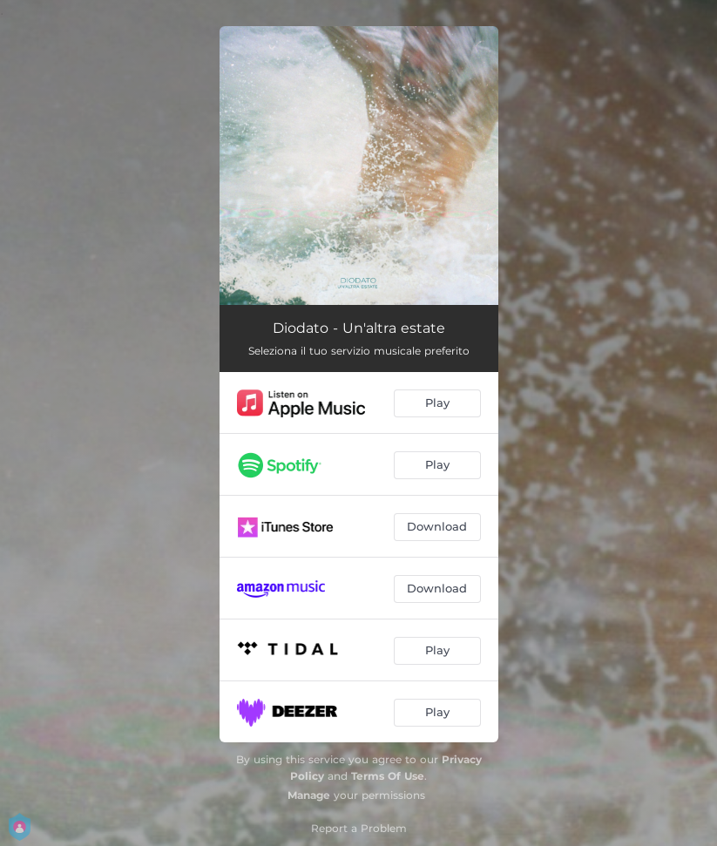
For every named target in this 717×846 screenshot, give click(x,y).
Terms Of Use (387, 775)
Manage (308, 795)
